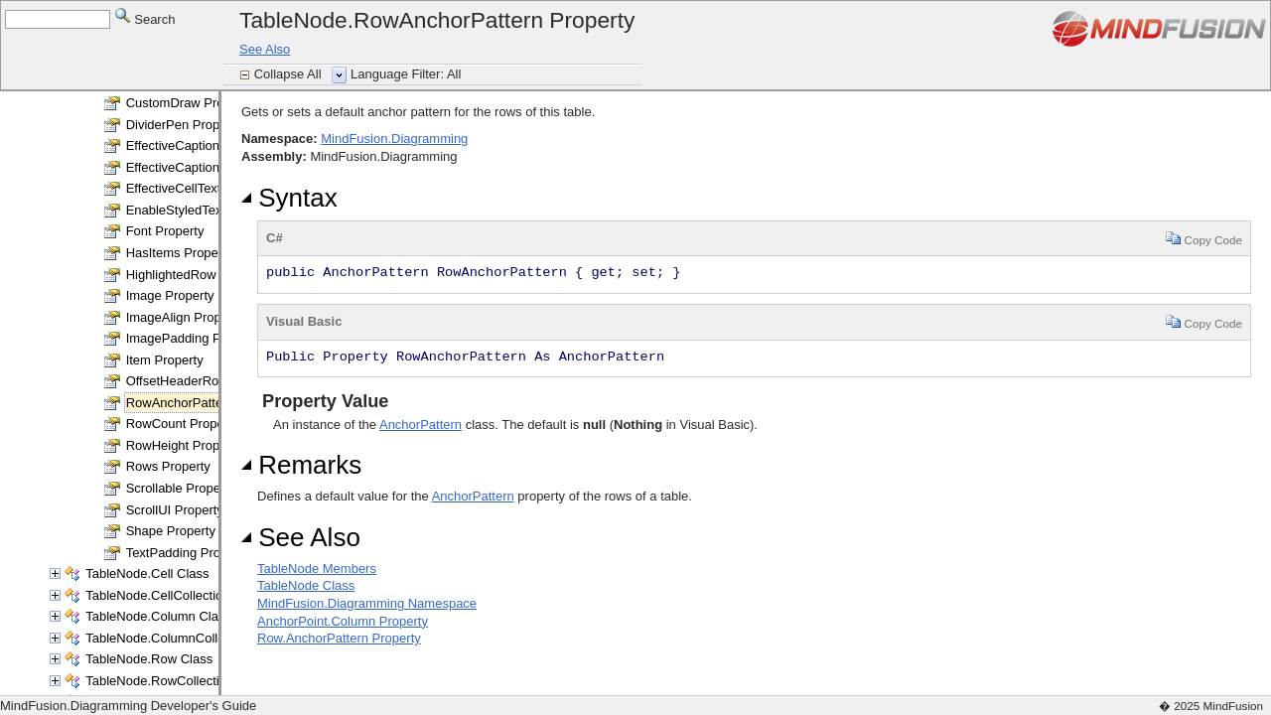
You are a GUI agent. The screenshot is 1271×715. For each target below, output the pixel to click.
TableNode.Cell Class (147, 573)
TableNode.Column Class (158, 616)
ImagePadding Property (194, 338)
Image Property (170, 295)
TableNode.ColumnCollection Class (186, 638)
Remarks (301, 465)
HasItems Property (179, 252)
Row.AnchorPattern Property (339, 638)
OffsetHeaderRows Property (206, 380)
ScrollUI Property (174, 509)
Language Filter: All (406, 74)
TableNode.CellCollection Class (175, 595)
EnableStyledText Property (202, 210)
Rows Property (168, 466)
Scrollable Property (180, 488)
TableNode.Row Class (148, 658)
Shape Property (170, 530)
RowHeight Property (183, 445)
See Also (264, 49)
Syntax (289, 198)
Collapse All (290, 74)
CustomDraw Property (189, 102)
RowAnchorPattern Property (206, 402)
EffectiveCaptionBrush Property (216, 167)
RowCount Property (182, 423)
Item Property (165, 360)
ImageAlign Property (184, 317)
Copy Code (1204, 237)
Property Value (322, 401)
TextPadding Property (187, 552)
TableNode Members (316, 568)
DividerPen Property (183, 124)
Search (145, 18)
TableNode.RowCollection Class (177, 680)
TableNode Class (305, 585)
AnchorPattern (420, 424)
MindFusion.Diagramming (394, 138)
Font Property (165, 230)
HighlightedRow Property (197, 274)
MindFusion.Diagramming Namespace (367, 603)
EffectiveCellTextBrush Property (217, 188)
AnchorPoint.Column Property (342, 621)
